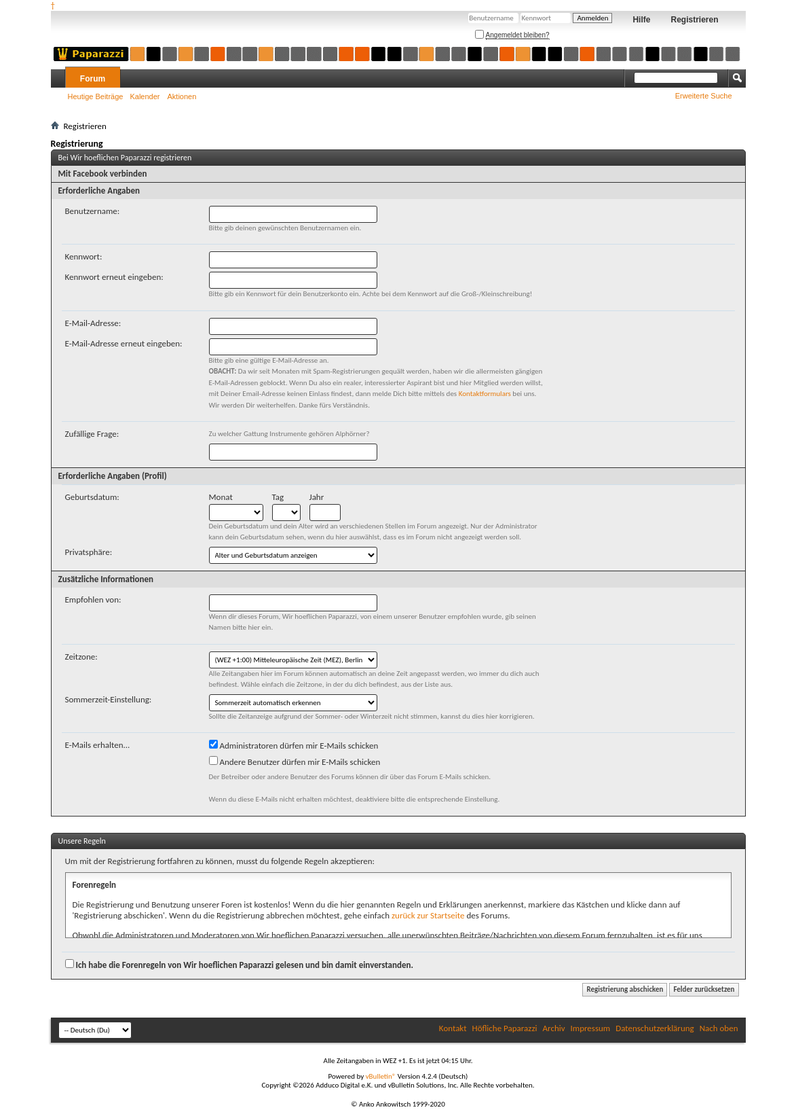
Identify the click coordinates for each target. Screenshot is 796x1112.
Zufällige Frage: (92, 434)
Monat (221, 497)
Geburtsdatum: (92, 497)
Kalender (144, 96)
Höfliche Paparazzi (504, 1028)
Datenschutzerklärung (654, 1028)
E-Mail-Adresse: (93, 323)
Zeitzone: (81, 656)
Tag (278, 497)
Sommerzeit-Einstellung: (108, 699)
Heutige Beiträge (96, 96)
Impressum (591, 1028)
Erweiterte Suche (703, 96)
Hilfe (641, 19)
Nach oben (719, 1028)
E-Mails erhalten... (97, 745)
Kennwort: (83, 256)
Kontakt (453, 1028)
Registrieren (694, 19)
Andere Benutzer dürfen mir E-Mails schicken (295, 761)
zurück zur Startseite (428, 915)
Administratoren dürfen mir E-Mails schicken (294, 745)
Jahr (316, 497)
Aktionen (182, 96)
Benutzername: (92, 211)
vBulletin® (381, 1076)
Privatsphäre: (89, 552)
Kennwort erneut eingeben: (114, 277)
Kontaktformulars (485, 393)
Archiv (554, 1028)
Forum (92, 79)
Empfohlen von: (93, 599)
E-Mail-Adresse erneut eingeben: (124, 343)
